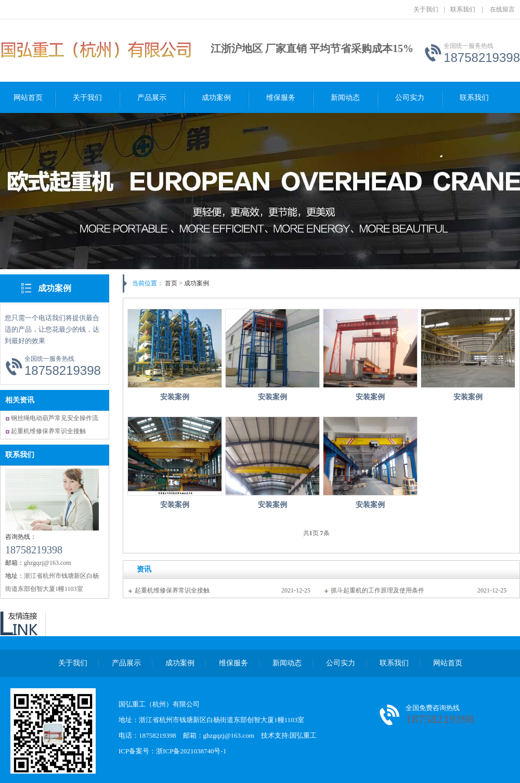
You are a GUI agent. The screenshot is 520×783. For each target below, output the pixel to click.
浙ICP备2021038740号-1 (191, 751)
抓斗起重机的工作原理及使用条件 (377, 590)
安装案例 (174, 397)
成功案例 (216, 98)
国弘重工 (303, 735)
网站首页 (28, 98)
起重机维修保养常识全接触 (48, 431)
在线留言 (502, 9)
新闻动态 (345, 98)
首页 (171, 283)
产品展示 (151, 98)
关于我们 (425, 9)
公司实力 (409, 98)
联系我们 (462, 9)
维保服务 (280, 98)
